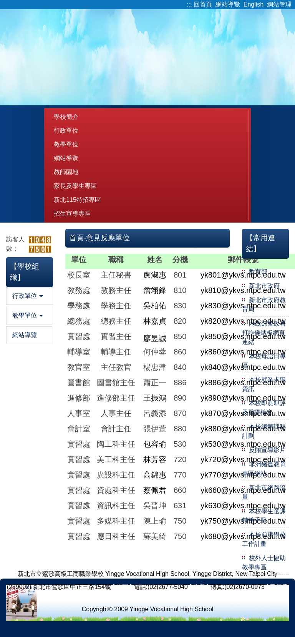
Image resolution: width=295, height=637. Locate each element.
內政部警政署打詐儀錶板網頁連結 (264, 332)
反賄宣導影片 (267, 450)
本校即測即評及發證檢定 (264, 408)
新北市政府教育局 (264, 305)
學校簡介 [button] (66, 116)
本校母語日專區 (264, 361)
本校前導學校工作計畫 (264, 539)
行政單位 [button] (66, 130)
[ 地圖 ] (122, 587)
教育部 (258, 271)
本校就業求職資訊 (264, 384)
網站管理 (279, 4)
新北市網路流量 (264, 492)
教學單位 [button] (66, 144)
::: (189, 4)
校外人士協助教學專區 (264, 562)
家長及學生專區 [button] (75, 186)
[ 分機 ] (199, 587)
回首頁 (203, 4)
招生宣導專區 (72, 213)
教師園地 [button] (66, 172)
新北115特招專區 (77, 199)
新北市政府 (264, 286)
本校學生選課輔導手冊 (264, 516)
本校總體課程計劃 (264, 431)
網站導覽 (227, 4)
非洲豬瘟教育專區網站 (264, 469)
